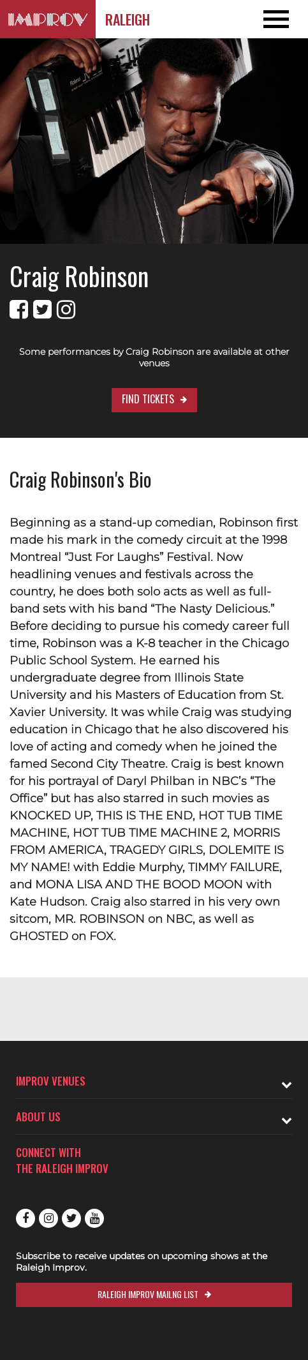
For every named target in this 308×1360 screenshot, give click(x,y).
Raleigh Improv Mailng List (148, 1294)
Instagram (48, 1218)
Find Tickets (148, 399)
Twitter (71, 1218)
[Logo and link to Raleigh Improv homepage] (48, 19)
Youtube (94, 1218)
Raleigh (127, 19)
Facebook (25, 1218)
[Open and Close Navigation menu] (277, 19)
